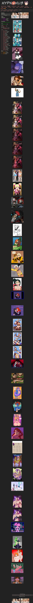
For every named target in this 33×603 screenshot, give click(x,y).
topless (4, 49)
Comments (14, 6)
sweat (4, 46)
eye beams (5, 36)
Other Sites (26, 7)
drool (4, 35)
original (4, 19)
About (8, 10)
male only (5, 40)
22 (27, 595)
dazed (4, 34)
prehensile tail (5, 43)
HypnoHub (4, 1)
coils (4, 33)
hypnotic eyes (5, 38)
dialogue (4, 52)
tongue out (5, 48)
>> (31, 595)
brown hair (5, 31)
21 (25, 595)
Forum (9, 7)
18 (19, 595)
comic (4, 51)
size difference (5, 45)
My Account (3, 6)
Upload (6, 9)
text (4, 53)
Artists (26, 6)
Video (2, 9)
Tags (2, 7)
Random (16, 9)
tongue (4, 47)
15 (13, 595)
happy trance (5, 37)
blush (4, 30)
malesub (4, 41)
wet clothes (5, 50)
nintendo (4, 18)
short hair (5, 44)
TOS (14, 10)
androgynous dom (6, 28)
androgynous (5, 27)
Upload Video (11, 9)
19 (21, 595)
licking (4, 39)
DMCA (4, 10)
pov (4, 42)
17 (17, 595)
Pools (6, 7)
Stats (14, 7)
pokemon (4, 20)
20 (23, 595)
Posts (9, 6)
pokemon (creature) (6, 22)
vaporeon (5, 24)
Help (17, 7)
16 (15, 595)
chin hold (4, 32)
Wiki (18, 6)
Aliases (22, 6)
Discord (21, 7)
